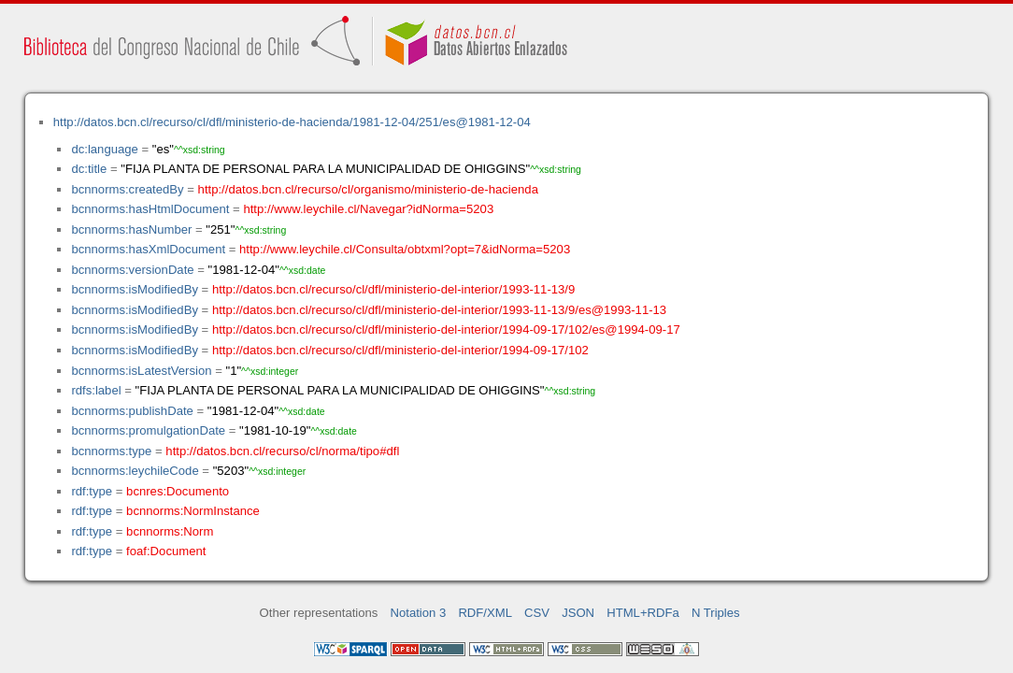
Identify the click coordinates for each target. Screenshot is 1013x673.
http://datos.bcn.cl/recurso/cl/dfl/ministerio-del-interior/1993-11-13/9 (393, 289)
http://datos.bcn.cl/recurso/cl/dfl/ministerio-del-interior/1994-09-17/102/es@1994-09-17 (446, 329)
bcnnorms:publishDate (132, 411)
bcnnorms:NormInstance (193, 511)
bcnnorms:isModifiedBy (134, 289)
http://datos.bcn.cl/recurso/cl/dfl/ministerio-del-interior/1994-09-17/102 (400, 350)
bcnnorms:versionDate (132, 270)
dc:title (89, 169)
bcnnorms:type (111, 451)
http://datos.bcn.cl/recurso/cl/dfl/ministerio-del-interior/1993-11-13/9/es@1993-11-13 (439, 310)
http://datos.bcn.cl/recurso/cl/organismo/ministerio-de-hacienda (368, 189)
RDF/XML (485, 613)
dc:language (104, 149)
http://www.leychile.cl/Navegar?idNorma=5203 (368, 209)
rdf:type (91, 491)
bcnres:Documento (177, 491)
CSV (536, 613)
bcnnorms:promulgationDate (148, 430)
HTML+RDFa (642, 613)
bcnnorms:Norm (169, 531)
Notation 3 (419, 613)
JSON (578, 613)
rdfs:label (96, 390)
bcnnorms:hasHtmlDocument (150, 209)
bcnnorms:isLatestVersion (141, 371)
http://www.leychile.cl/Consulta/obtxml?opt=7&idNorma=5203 (404, 249)
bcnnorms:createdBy (127, 189)
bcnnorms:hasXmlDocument (148, 249)
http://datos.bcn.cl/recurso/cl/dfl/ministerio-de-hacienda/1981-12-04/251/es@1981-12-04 (292, 122)
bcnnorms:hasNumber (131, 229)
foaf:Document (166, 551)
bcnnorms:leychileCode (134, 471)
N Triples (716, 613)
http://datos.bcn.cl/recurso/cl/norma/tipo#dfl (282, 451)
